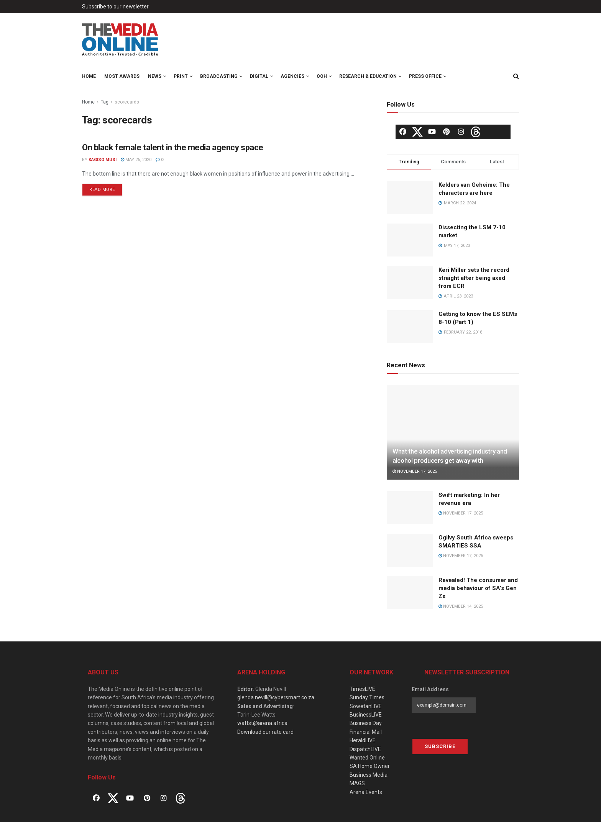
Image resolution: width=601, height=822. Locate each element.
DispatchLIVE (365, 749)
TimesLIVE (362, 689)
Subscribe (440, 746)
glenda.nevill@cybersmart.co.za (275, 697)
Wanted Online (367, 758)
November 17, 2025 (414, 471)
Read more (102, 189)
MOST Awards (122, 76)
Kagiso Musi (103, 159)
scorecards (127, 102)
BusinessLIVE (366, 715)
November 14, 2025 (460, 606)
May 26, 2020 (136, 159)
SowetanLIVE (366, 706)
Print (181, 76)
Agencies (292, 76)
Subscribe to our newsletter (115, 6)
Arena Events (366, 792)
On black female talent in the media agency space (172, 147)
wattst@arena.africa (262, 723)
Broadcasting (219, 76)
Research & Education (368, 76)
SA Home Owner (370, 766)
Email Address (430, 689)
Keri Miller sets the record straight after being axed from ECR (473, 277)
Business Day (366, 723)
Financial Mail (366, 732)
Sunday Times (367, 697)
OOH (322, 76)
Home (89, 76)
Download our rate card (265, 732)
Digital (259, 76)
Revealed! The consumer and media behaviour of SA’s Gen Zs (478, 588)
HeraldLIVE (363, 740)
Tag (104, 102)
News (154, 76)
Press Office (425, 76)
